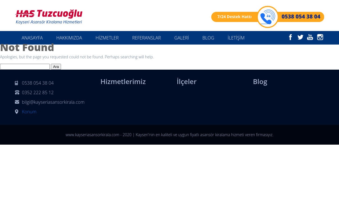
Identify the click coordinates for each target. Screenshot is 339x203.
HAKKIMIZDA (69, 38)
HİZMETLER (107, 38)
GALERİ (181, 38)
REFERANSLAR (146, 38)
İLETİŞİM (236, 38)
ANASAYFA (32, 38)
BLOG (208, 38)
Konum (29, 112)
